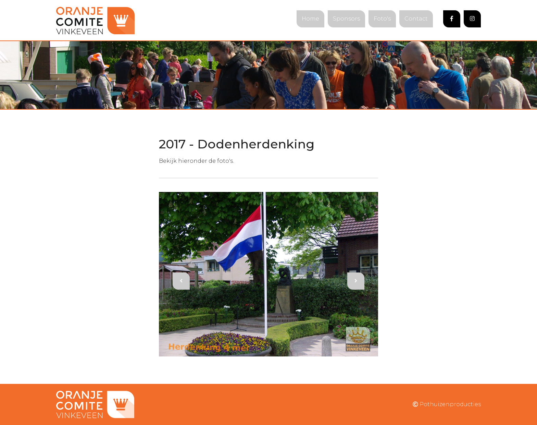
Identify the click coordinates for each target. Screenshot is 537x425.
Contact (416, 18)
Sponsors (346, 18)
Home (310, 18)
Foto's (382, 18)
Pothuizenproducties (447, 404)
